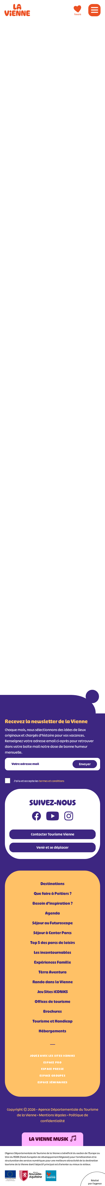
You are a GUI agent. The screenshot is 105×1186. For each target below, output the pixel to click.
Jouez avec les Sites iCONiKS (52, 1056)
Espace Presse (52, 1069)
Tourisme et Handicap (52, 1021)
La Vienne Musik (52, 1139)
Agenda (52, 913)
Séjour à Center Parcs (52, 933)
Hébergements (52, 1031)
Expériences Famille (52, 962)
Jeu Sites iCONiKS (52, 991)
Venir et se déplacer (52, 847)
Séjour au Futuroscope (52, 923)
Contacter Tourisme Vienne (52, 834)
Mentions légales (52, 1115)
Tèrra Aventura (52, 972)
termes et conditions (51, 781)
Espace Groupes (52, 1076)
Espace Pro (52, 1062)
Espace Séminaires (53, 1082)
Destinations (52, 883)
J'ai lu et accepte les (39, 781)
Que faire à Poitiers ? (52, 893)
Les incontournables (52, 952)
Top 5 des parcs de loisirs (52, 942)
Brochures (52, 1011)
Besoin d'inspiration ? (52, 903)
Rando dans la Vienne (52, 982)
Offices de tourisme (52, 1001)
